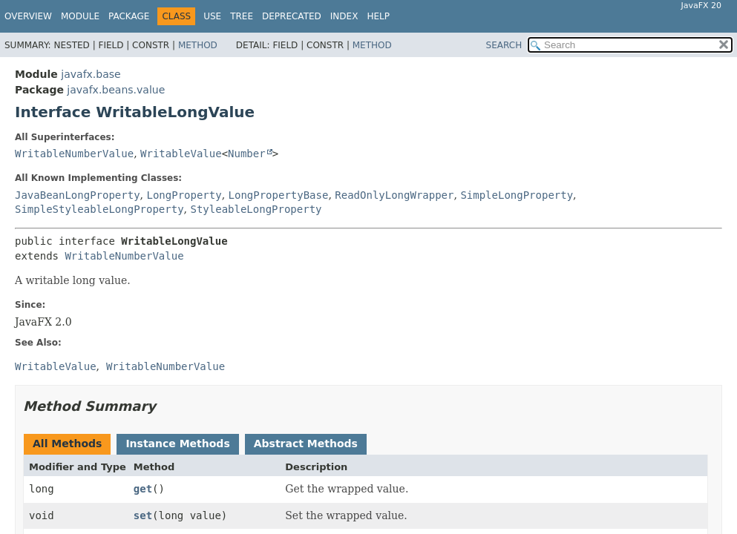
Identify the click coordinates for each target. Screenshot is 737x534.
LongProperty (183, 195)
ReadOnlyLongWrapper (394, 195)
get (143, 489)
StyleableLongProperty (255, 209)
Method (197, 45)
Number (247, 153)
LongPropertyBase (279, 195)
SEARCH (504, 45)
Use (212, 16)
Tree (241, 16)
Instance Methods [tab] (177, 443)
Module (80, 16)
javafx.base (90, 74)
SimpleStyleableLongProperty (99, 209)
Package (128, 16)
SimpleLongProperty (516, 195)
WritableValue (181, 153)
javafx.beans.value (116, 90)
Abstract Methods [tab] (306, 443)
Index (344, 16)
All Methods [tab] (67, 443)
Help (378, 16)
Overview (28, 16)
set (143, 515)
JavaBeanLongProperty (77, 195)
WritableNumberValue (74, 153)
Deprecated (291, 16)
